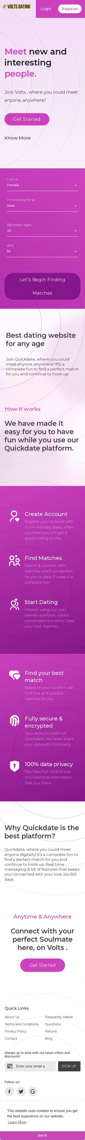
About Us (12, 1017)
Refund (51, 1031)
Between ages (19, 225)
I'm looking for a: (21, 200)
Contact (11, 1039)
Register (70, 9)
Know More (17, 138)
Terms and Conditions (22, 1024)
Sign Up (69, 1066)
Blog (48, 1039)
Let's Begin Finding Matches (42, 286)
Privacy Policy (15, 1031)
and (10, 245)
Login (46, 9)
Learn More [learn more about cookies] (17, 1122)
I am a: (12, 179)
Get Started (27, 119)
